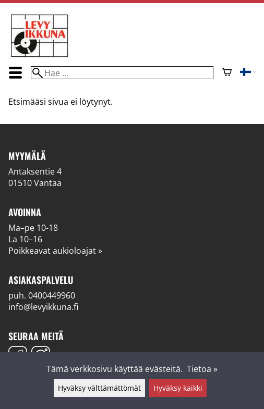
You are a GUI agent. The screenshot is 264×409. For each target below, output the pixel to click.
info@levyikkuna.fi (43, 307)
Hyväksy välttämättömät (99, 388)
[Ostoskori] (227, 73)
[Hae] (122, 72)
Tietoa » (202, 369)
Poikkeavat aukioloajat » (55, 250)
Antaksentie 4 (35, 171)
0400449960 (51, 295)
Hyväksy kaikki (177, 388)
